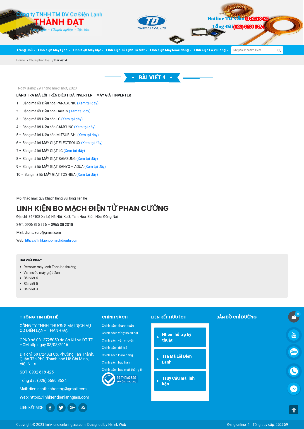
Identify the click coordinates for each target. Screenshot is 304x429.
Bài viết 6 (31, 278)
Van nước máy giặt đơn (42, 272)
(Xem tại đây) (87, 103)
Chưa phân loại (39, 60)
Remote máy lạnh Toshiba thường (50, 267)
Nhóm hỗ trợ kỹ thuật (176, 337)
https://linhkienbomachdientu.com (51, 240)
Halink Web (117, 424)
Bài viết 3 (31, 289)
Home (20, 60)
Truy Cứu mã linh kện (178, 381)
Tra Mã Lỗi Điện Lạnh (177, 359)
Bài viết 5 (31, 284)
